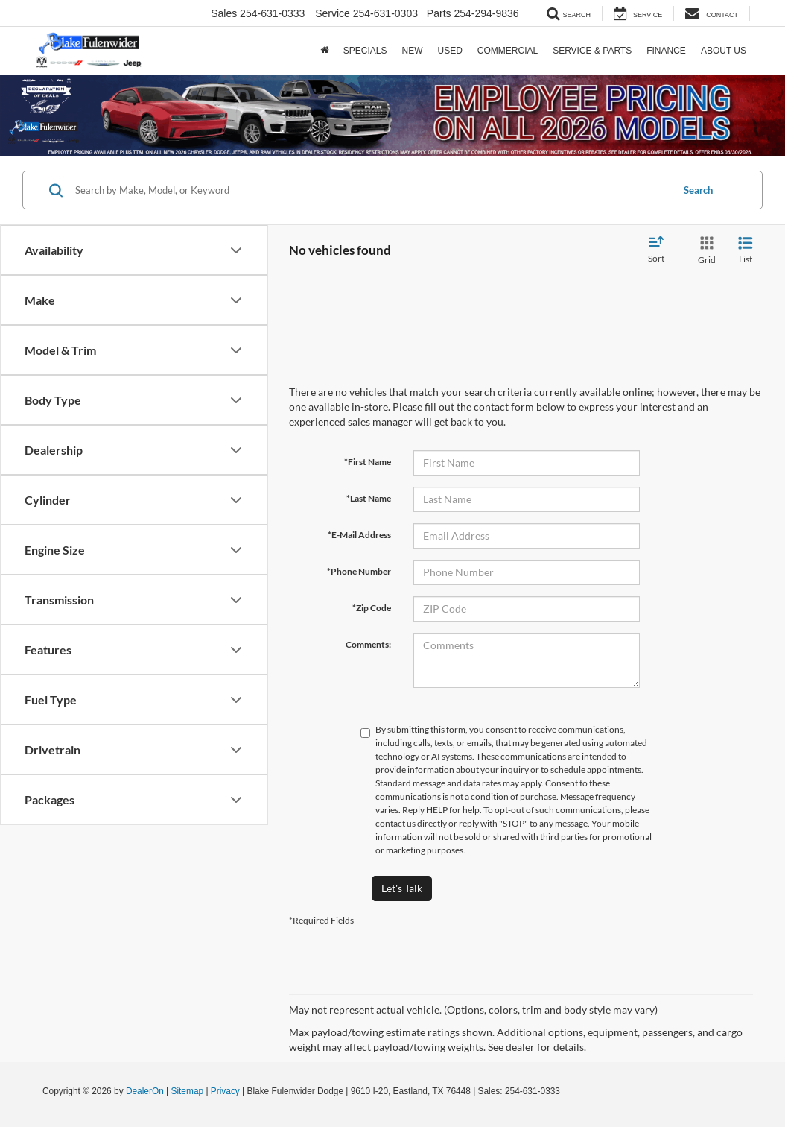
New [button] (411, 50)
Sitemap (187, 1091)
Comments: (368, 644)
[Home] (324, 51)
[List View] (745, 251)
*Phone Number (359, 571)
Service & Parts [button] (592, 50)
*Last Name (368, 498)
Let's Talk (401, 888)
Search (698, 190)
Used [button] (449, 50)
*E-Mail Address (359, 534)
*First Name (367, 461)
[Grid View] (704, 251)
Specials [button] (365, 50)
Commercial (507, 50)
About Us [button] (723, 50)
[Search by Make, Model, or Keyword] (371, 190)
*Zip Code (371, 607)
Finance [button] (666, 50)
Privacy (225, 1091)
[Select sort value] (661, 250)
